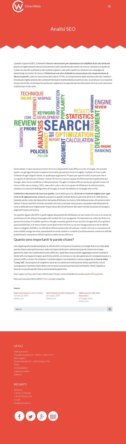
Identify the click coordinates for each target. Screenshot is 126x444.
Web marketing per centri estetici (28, 293)
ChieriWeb (26, 6)
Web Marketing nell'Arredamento (60, 293)
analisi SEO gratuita (94, 274)
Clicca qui (47, 278)
